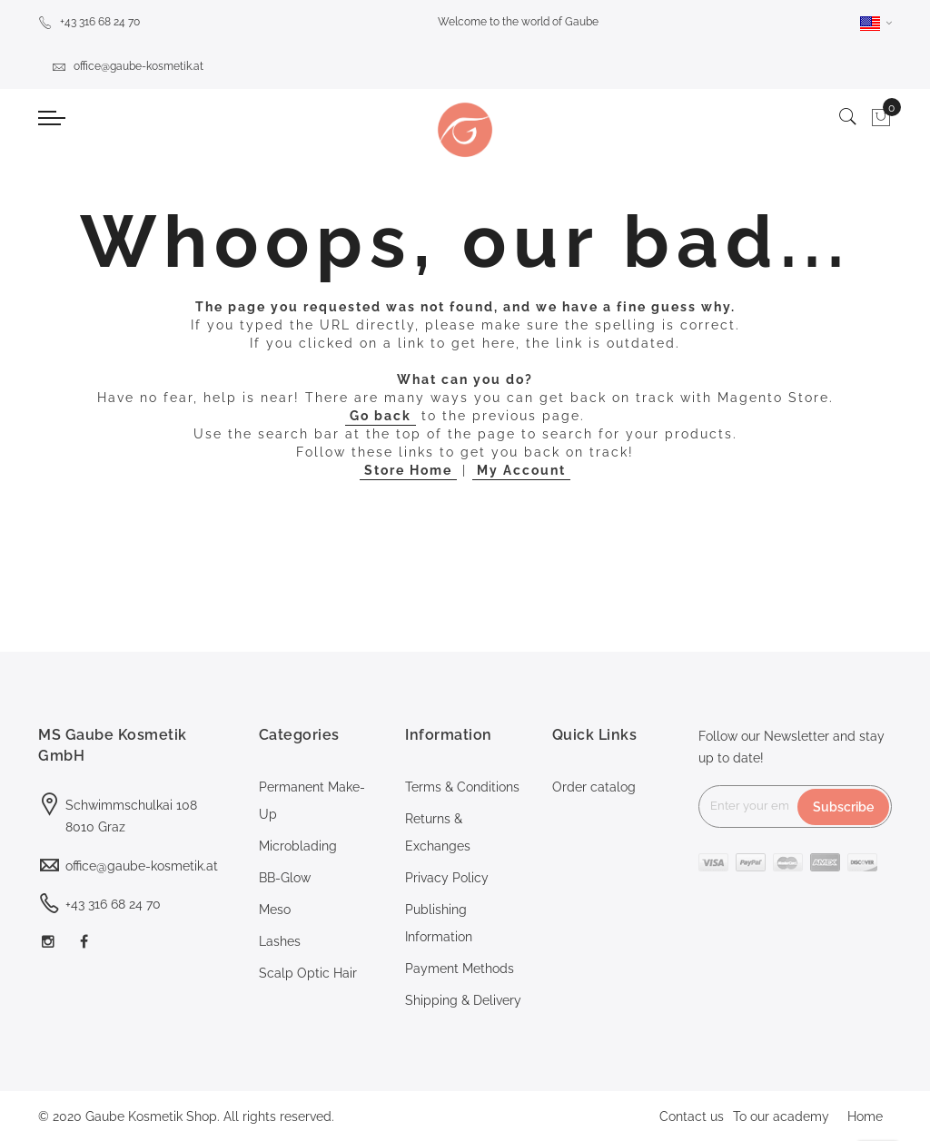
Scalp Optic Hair (308, 973)
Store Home (408, 470)
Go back (380, 415)
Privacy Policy (447, 878)
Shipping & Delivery (463, 1000)
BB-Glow (285, 878)
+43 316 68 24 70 (89, 21)
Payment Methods (459, 968)
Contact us (691, 1116)
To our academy (781, 1116)
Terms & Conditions (462, 787)
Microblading (298, 846)
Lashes (280, 941)
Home (865, 1116)
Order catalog (594, 787)
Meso (275, 909)
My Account (521, 470)
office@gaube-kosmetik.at (127, 66)
